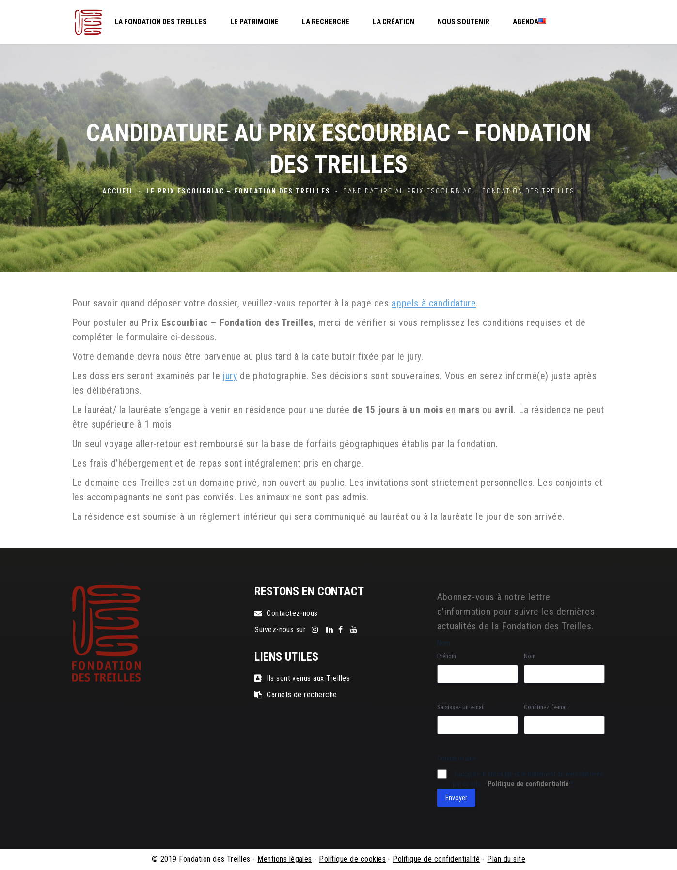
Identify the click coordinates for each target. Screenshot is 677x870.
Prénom (446, 656)
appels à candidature (434, 303)
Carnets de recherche (295, 694)
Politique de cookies (352, 859)
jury (230, 376)
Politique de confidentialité (528, 784)
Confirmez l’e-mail (546, 706)
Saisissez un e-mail (461, 706)
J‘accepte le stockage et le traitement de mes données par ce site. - (528, 779)
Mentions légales (284, 859)
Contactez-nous (286, 613)
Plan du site (506, 859)
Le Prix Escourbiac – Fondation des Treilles (238, 191)
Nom (529, 656)
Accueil (118, 191)
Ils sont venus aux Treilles (302, 678)
